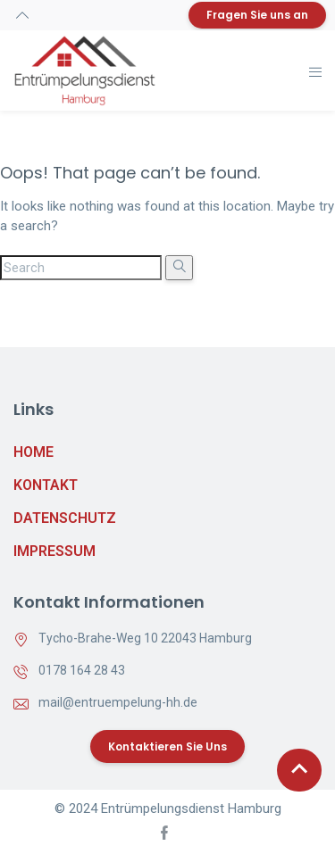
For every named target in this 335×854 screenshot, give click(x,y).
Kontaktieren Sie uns (167, 746)
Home (33, 452)
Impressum (54, 551)
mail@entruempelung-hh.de (117, 702)
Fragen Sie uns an (257, 14)
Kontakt (45, 485)
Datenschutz (64, 518)
